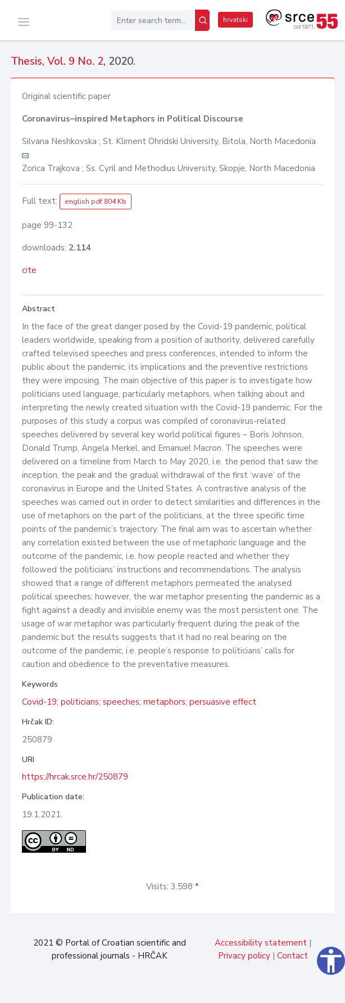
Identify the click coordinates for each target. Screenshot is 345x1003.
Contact (292, 955)
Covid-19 (39, 702)
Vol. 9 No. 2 (75, 61)
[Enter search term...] (153, 20)
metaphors (164, 702)
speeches (121, 702)
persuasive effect (222, 702)
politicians (80, 702)
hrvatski (235, 19)
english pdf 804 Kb (95, 201)
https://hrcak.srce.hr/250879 (75, 776)
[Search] (202, 20)
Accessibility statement (261, 942)
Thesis (26, 61)
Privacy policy (244, 955)
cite (29, 270)
